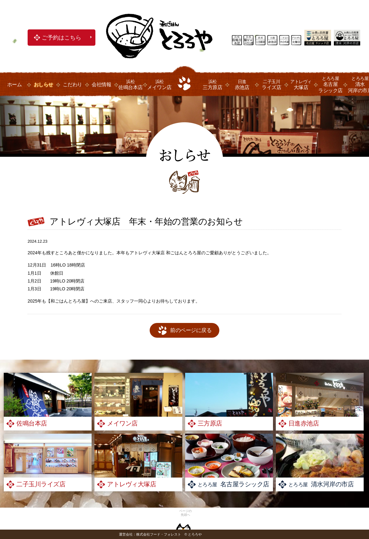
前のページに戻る (190, 330)
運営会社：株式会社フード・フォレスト (150, 534)
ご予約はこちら (61, 37)
